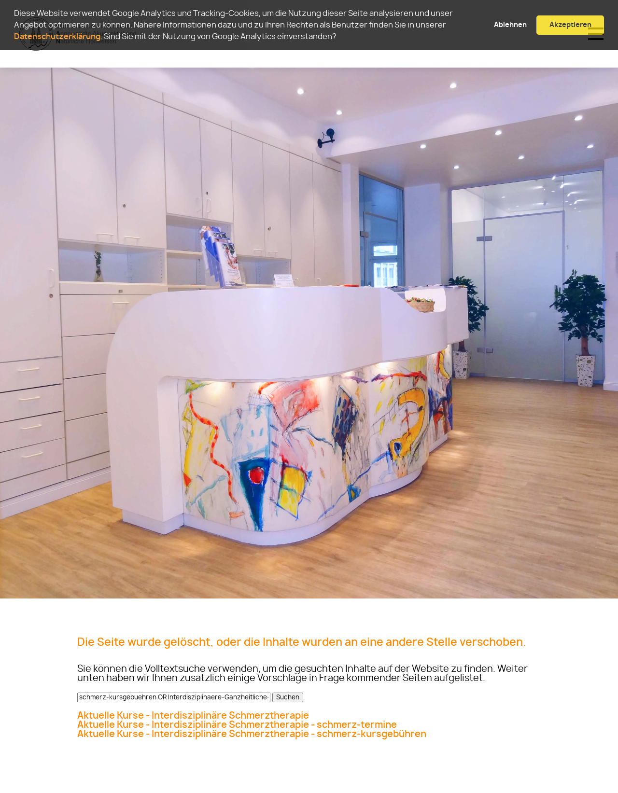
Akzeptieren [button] (570, 24)
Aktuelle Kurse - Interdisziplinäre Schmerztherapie (193, 716)
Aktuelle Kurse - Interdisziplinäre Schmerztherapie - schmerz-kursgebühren (251, 734)
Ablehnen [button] (510, 24)
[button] (339, 37)
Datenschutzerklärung (57, 37)
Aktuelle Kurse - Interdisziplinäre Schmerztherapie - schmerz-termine (237, 725)
